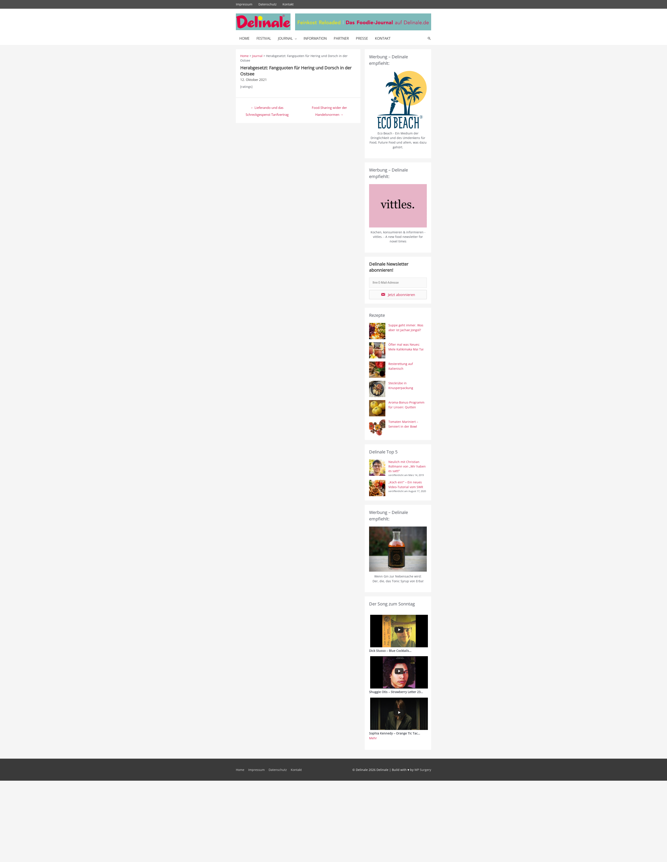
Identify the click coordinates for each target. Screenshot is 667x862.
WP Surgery (422, 770)
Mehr (373, 738)
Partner (341, 38)
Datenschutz (267, 4)
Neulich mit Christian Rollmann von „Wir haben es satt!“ (407, 466)
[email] (398, 283)
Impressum (244, 4)
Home (244, 38)
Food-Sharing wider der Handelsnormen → (329, 108)
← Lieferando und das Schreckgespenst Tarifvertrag (267, 108)
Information (315, 38)
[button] (398, 294)
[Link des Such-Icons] (429, 38)
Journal (285, 38)
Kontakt (288, 4)
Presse (362, 38)
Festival (263, 38)
